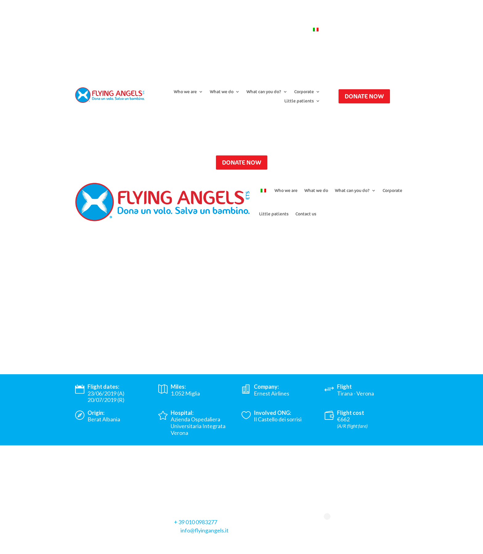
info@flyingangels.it (205, 530)
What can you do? (263, 92)
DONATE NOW (364, 96)
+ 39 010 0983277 (195, 522)
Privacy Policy (91, 544)
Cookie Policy (128, 544)
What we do (221, 92)
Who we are (185, 92)
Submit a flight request (196, 29)
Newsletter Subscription (252, 29)
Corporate (304, 92)
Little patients (299, 101)
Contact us (294, 29)
